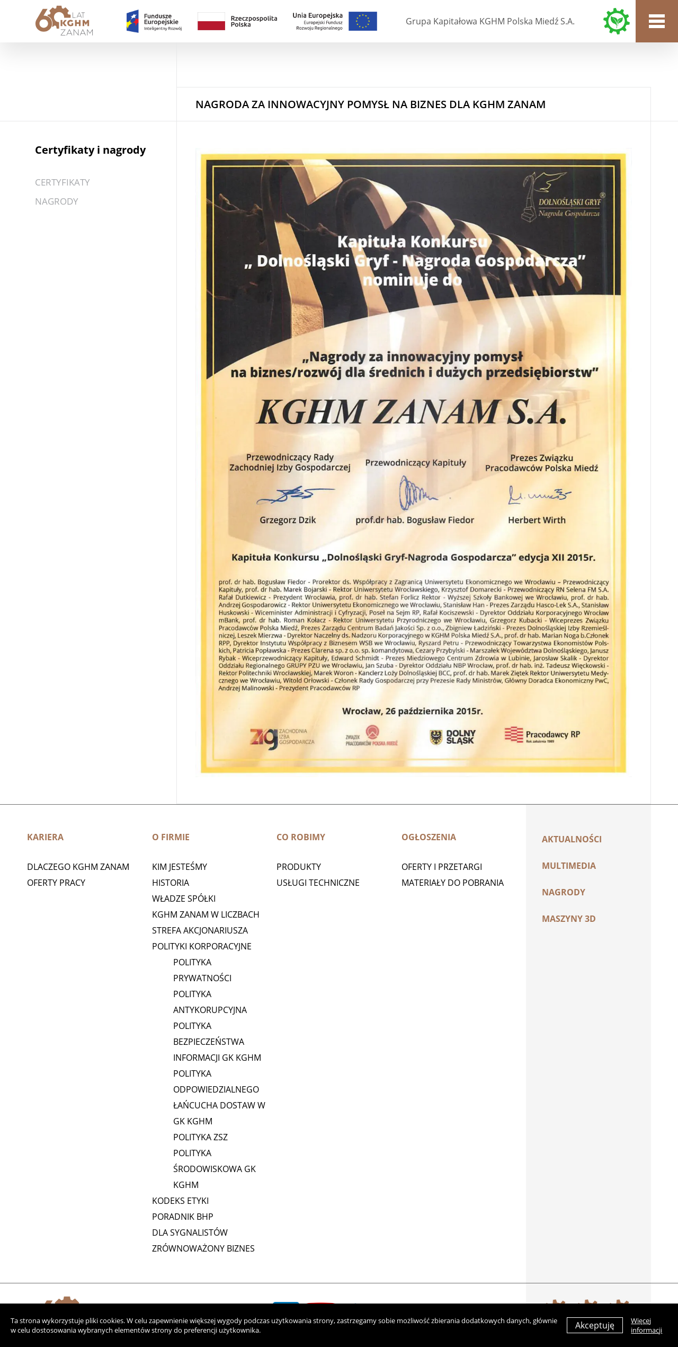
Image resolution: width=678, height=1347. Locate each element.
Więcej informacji (646, 1325)
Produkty (298, 867)
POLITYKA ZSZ (200, 1137)
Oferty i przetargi (442, 867)
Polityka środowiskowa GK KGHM (214, 1169)
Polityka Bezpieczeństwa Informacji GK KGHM (217, 1041)
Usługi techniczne (318, 882)
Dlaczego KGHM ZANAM (78, 867)
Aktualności (572, 839)
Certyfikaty (62, 182)
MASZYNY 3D (569, 919)
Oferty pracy (56, 882)
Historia (170, 882)
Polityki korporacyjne (202, 946)
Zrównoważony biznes (203, 1248)
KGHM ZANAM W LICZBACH (206, 914)
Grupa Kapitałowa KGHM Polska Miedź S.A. (490, 21)
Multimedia (569, 865)
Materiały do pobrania (453, 882)
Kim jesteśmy (179, 867)
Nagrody (56, 201)
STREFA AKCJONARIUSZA (200, 930)
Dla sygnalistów (190, 1232)
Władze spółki (184, 898)
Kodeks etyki (180, 1201)
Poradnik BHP (182, 1216)
